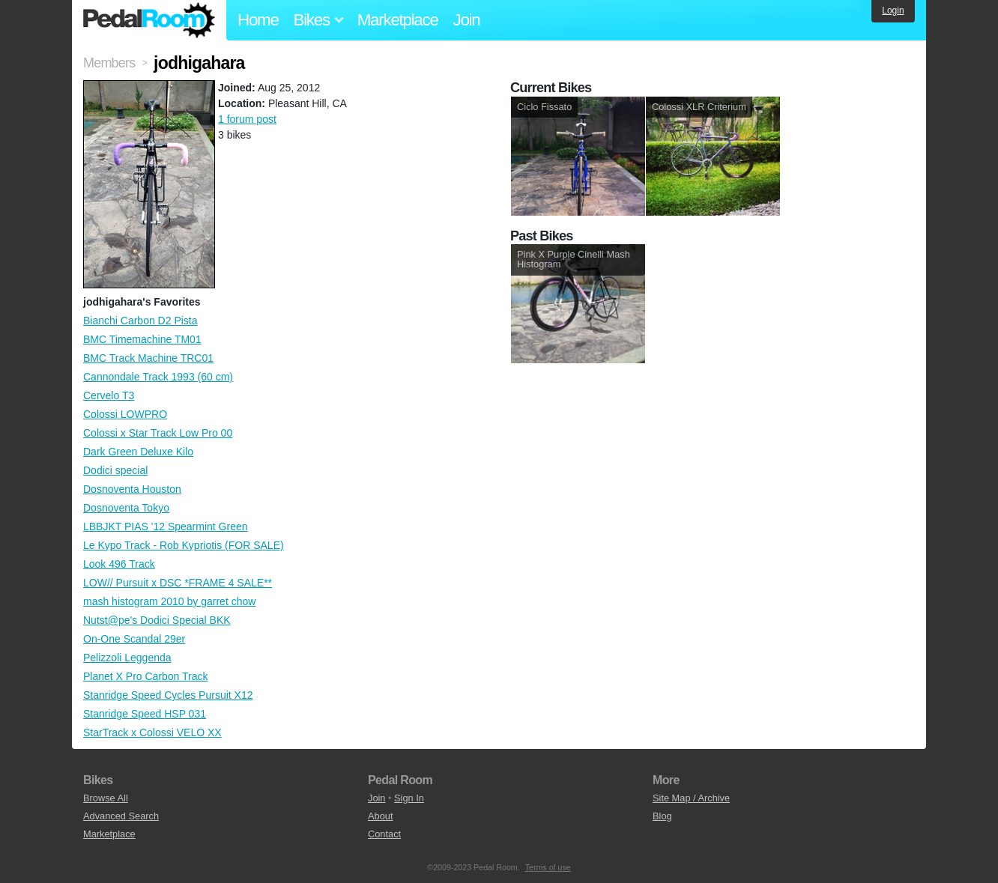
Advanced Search (121, 816)
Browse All (105, 798)
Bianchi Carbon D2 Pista (140, 321)
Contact (384, 834)
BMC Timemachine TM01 (142, 339)
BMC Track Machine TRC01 (148, 358)
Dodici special (115, 470)
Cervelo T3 (108, 395)
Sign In (409, 798)
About (380, 816)
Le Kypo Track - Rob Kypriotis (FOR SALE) (183, 545)
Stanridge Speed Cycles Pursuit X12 (167, 695)
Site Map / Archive (691, 798)
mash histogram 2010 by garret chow (169, 601)
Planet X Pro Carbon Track (145, 676)
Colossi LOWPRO (125, 414)
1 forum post (247, 119)
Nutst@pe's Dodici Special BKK (157, 620)
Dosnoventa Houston (132, 489)
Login (893, 10)
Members (109, 62)
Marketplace (397, 19)
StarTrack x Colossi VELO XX (152, 732)
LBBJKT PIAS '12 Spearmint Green (165, 526)
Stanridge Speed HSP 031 (144, 714)
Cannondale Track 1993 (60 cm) (158, 377)
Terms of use (548, 867)
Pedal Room (149, 20)
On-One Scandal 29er (134, 639)
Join (466, 19)
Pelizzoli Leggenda (127, 658)
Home (258, 19)
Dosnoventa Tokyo (126, 508)
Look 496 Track (119, 564)
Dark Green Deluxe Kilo (138, 452)
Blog (662, 816)
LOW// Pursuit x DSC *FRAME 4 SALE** (177, 583)
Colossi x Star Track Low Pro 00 (157, 433)
